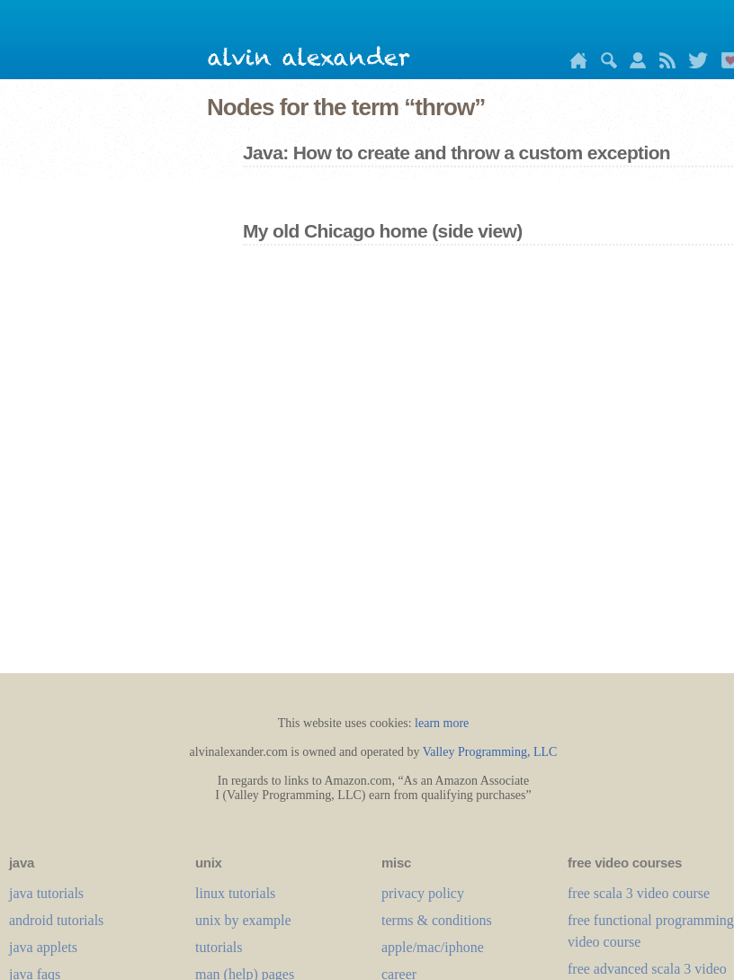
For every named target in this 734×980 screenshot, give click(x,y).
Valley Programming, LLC (490, 752)
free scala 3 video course (639, 893)
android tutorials (56, 920)
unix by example (243, 920)
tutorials (218, 947)
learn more (442, 723)
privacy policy (422, 893)
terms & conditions (436, 920)
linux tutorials (235, 893)
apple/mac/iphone (432, 947)
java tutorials (46, 893)
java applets (43, 947)
